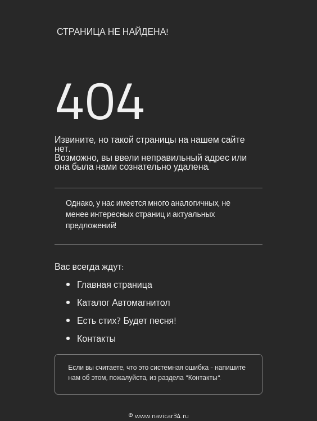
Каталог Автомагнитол (123, 302)
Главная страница (114, 284)
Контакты (96, 338)
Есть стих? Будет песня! (126, 320)
